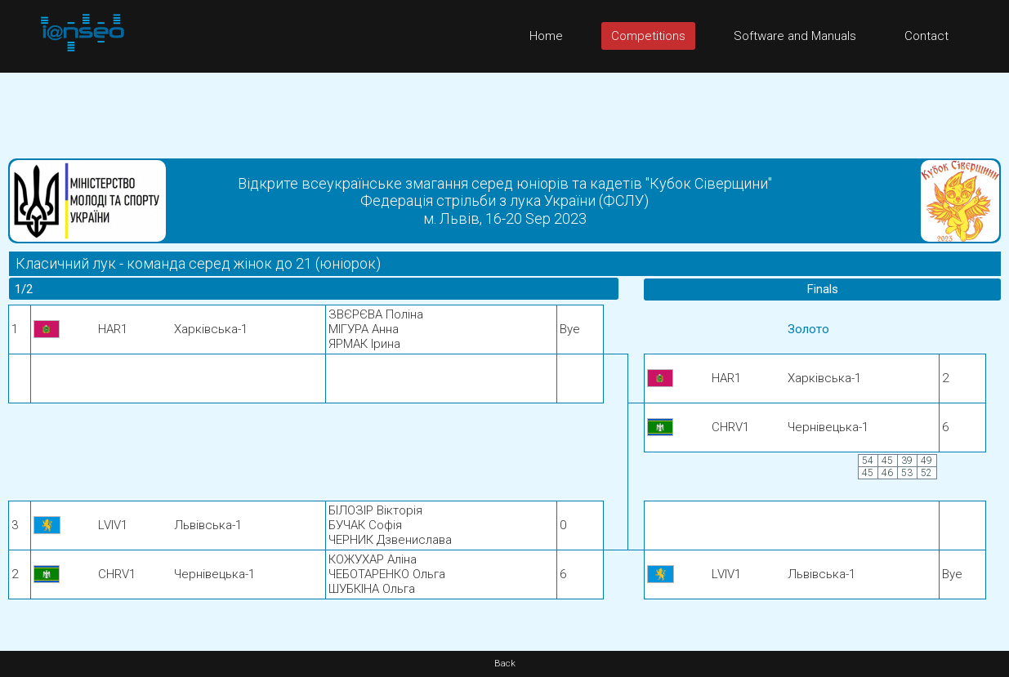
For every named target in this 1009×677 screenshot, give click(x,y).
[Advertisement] (505, 109)
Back (505, 663)
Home (546, 36)
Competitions (648, 36)
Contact (926, 36)
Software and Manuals (795, 36)
